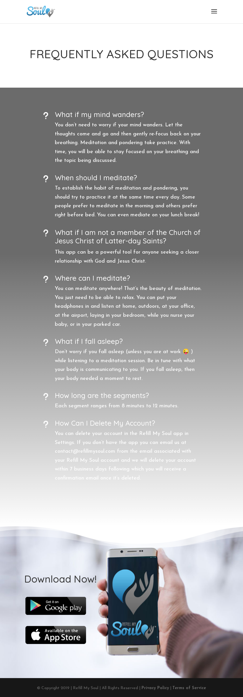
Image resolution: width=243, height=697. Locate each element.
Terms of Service (189, 688)
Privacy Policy (155, 688)
